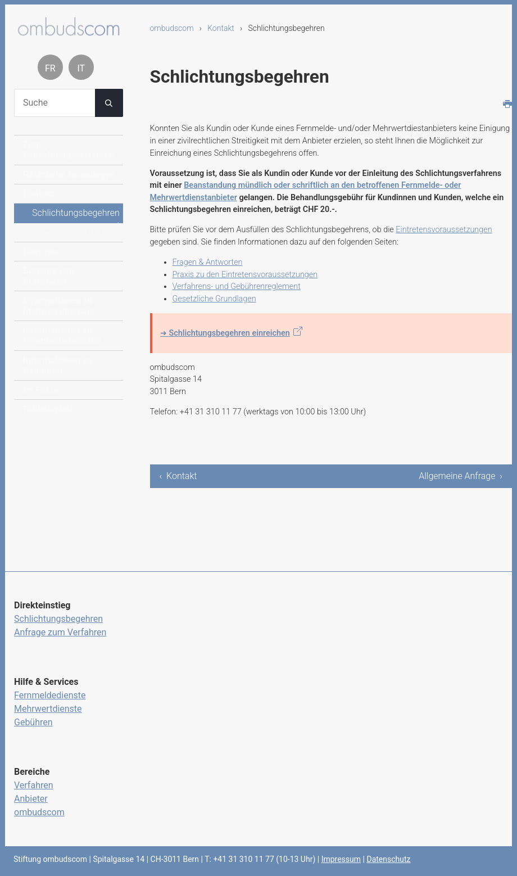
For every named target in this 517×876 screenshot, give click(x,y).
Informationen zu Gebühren (57, 365)
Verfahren (33, 785)
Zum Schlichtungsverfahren (69, 149)
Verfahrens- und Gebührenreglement (237, 286)
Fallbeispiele (48, 409)
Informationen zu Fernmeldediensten (62, 335)
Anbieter (31, 798)
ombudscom (172, 28)
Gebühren (33, 722)
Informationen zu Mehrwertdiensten (60, 305)
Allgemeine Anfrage (70, 232)
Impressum (341, 859)
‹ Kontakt (178, 476)
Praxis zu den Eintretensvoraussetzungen (245, 274)
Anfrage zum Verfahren (60, 632)
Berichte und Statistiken (48, 275)
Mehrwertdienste (48, 708)
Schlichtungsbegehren (76, 212)
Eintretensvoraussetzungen (444, 229)
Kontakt (220, 28)
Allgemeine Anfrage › (460, 476)
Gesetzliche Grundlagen (214, 299)
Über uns (41, 251)
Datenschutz (388, 859)
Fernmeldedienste (50, 695)
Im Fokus (41, 390)
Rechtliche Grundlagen (69, 174)
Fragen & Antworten (208, 262)
